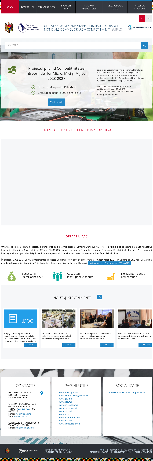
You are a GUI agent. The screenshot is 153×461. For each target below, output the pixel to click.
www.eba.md (65, 420)
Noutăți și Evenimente (72, 297)
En (148, 18)
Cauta (144, 45)
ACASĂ (102, 450)
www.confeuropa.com (70, 423)
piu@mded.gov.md (24, 427)
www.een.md (65, 411)
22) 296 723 (23, 408)
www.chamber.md (68, 408)
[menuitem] (10, 7)
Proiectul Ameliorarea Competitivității (127, 392)
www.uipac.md (21, 416)
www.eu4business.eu (69, 417)
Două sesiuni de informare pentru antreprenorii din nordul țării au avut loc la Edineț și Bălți (134, 336)
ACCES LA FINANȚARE (143, 452)
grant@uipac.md (23, 413)
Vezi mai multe (95, 263)
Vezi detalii (56, 102)
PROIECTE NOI (146, 450)
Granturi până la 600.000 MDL (117, 263)
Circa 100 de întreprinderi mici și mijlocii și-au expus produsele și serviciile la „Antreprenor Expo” (56, 336)
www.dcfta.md (66, 414)
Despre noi (114, 450)
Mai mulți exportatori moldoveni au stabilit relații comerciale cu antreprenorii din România (96, 336)
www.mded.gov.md (68, 392)
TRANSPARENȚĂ (130, 450)
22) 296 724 (23, 425)
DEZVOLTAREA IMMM (122, 452)
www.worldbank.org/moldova (73, 395)
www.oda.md (65, 401)
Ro (142, 18)
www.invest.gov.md (68, 405)
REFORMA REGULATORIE (100, 452)
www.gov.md (65, 398)
